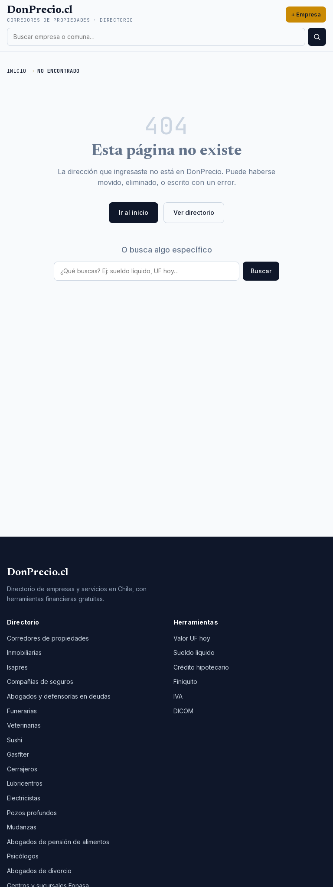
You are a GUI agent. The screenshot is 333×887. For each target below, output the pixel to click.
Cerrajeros (22, 769)
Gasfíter (18, 754)
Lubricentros (24, 783)
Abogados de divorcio (39, 870)
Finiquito (185, 681)
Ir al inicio (133, 212)
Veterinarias (24, 725)
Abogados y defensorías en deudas (59, 696)
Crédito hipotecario (201, 667)
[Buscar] (317, 37)
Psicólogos (23, 856)
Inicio (16, 71)
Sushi (14, 740)
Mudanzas (21, 827)
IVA (178, 696)
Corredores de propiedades (48, 638)
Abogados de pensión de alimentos (58, 841)
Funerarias (22, 711)
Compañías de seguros (40, 681)
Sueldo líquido (194, 652)
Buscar (261, 271)
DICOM (183, 711)
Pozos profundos (32, 812)
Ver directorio (193, 212)
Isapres (17, 667)
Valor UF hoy (191, 638)
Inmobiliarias (24, 652)
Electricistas (23, 798)
